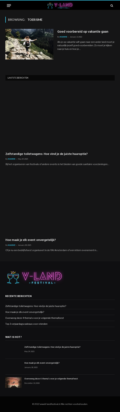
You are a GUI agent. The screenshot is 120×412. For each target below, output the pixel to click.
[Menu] (9, 5)
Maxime (63, 37)
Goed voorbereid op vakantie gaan (82, 32)
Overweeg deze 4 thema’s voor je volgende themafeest (34, 318)
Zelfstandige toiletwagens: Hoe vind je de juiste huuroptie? (46, 154)
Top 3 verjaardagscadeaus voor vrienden (26, 324)
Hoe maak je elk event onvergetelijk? (30, 240)
